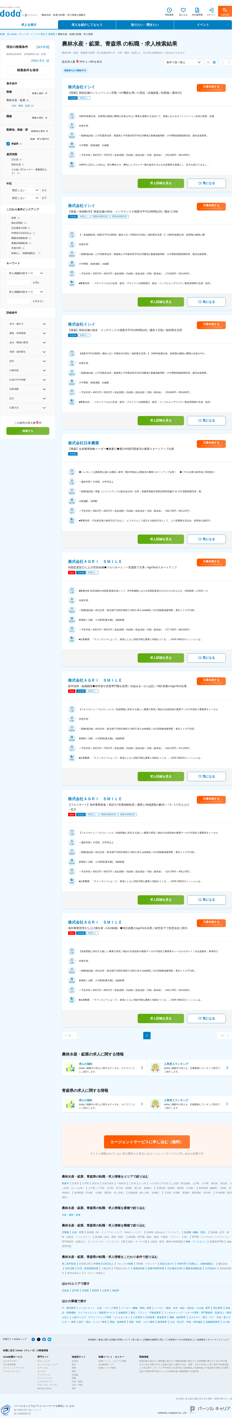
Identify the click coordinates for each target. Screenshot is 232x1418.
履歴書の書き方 (165, 1361)
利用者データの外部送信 (180, 1339)
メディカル (42, 1368)
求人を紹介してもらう (87, 24)
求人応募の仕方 (153, 1364)
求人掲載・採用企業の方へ (216, 1398)
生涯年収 (177, 1368)
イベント (203, 24)
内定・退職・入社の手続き (194, 1364)
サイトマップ (214, 1339)
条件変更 (43, 47)
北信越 (75, 1375)
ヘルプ (226, 1339)
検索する (27, 431)
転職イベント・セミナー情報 (112, 1361)
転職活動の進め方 (147, 1361)
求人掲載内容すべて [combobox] (21, 273)
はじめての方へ (10, 1361)
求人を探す (29, 24)
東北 (43, 34)
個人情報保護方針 (22, 1413)
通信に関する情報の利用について (114, 1339)
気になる (206, 183)
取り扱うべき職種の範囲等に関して (149, 1339)
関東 (74, 1368)
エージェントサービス (13, 1368)
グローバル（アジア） (48, 1385)
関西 (74, 1378)
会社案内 (180, 1398)
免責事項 (201, 1339)
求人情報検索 (9, 1364)
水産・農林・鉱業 (20, 105)
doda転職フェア (106, 1364)
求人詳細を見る (161, 183)
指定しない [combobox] (19, 190)
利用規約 (92, 1339)
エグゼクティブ (44, 1381)
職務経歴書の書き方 (184, 1361)
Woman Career (44, 1388)
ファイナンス (43, 1375)
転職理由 (188, 1368)
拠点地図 (194, 1398)
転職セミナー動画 (107, 1368)
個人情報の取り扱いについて (28, 1410)
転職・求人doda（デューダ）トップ (19, 34)
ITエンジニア (43, 1361)
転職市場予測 (152, 1371)
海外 (74, 1388)
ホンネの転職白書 (168, 1371)
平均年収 (167, 1368)
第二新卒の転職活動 (219, 1364)
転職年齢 (198, 1368)
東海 (74, 1371)
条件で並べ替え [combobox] (175, 62)
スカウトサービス (11, 1371)
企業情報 (194, 1371)
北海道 (75, 1361)
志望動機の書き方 (205, 1361)
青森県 (51, 34)
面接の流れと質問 (171, 1364)
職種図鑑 (184, 1371)
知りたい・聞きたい (145, 24)
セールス (41, 1371)
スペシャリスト (44, 1378)
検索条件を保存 (28, 70)
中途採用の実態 (212, 1368)
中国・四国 (77, 1381)
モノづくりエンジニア (48, 1364)
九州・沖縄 (77, 1385)
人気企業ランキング (150, 1368)
